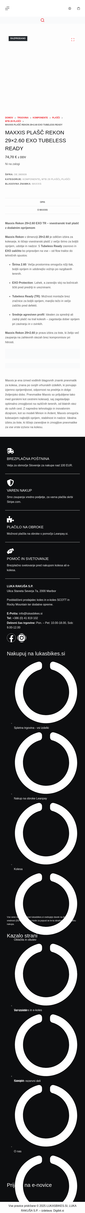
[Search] (42, 20)
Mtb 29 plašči (51, 179)
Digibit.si (58, 1210)
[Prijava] (69, 8)
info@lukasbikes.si (30, 613)
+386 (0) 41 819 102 (25, 618)
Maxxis (36, 183)
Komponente (31, 179)
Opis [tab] (42, 202)
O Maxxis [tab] (42, 210)
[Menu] (7, 8)
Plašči (65, 179)
